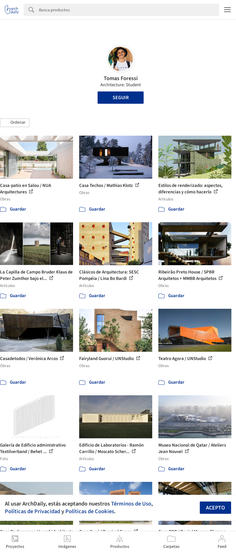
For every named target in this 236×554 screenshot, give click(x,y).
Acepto (215, 508)
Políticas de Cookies (89, 511)
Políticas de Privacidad (32, 511)
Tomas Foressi (121, 78)
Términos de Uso (131, 504)
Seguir (121, 97)
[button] (14, 122)
